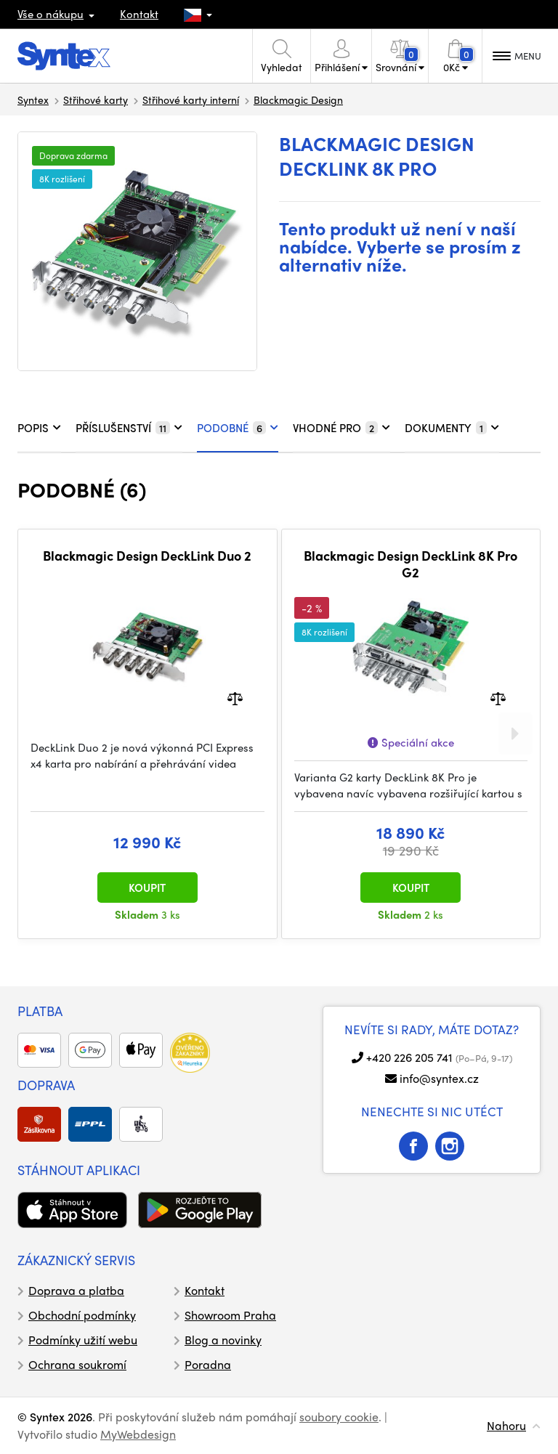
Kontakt (139, 14)
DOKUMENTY (452, 428)
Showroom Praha (230, 1315)
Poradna (208, 1364)
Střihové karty (95, 99)
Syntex (33, 99)
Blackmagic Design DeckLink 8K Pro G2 (410, 564)
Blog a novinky (223, 1339)
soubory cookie (339, 1416)
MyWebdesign (138, 1434)
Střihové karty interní (190, 99)
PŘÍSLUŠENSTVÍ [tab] (129, 428)
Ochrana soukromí (77, 1364)
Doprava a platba (76, 1290)
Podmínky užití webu (82, 1339)
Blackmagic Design (298, 99)
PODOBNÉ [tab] (237, 428)
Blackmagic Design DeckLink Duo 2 (147, 555)
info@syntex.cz (439, 1078)
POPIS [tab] (39, 428)
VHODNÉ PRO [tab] (341, 428)
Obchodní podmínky (82, 1315)
